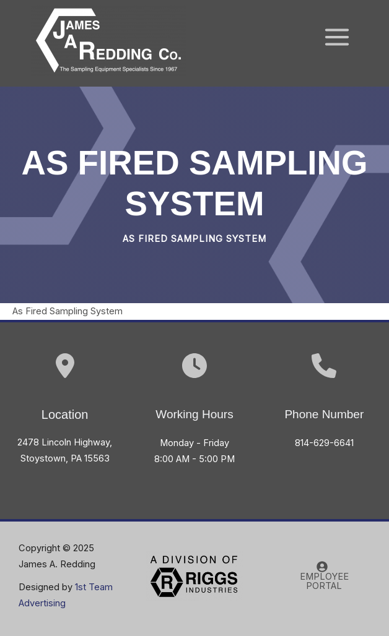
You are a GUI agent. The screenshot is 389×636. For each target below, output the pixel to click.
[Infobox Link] (324, 409)
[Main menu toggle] (337, 37)
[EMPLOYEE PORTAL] (322, 575)
